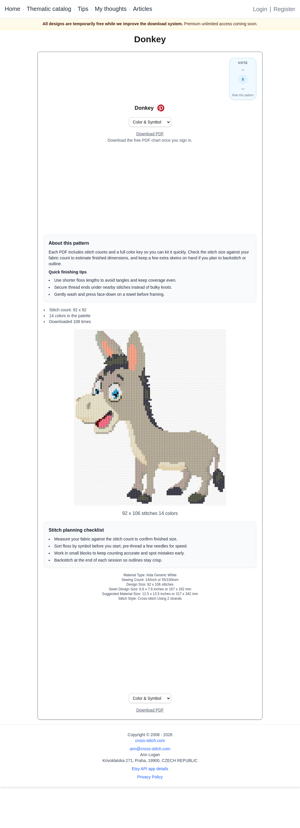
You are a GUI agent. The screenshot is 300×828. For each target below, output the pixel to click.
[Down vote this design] (242, 88)
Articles (142, 9)
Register (284, 9)
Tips (83, 9)
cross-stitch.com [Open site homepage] (150, 740)
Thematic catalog (49, 9)
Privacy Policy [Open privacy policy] (150, 777)
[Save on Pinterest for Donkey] (161, 108)
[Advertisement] (150, 189)
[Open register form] (150, 134)
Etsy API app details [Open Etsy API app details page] (150, 768)
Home (12, 9)
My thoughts (111, 9)
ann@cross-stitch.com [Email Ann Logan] (150, 748)
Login (260, 9)
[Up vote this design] (242, 70)
